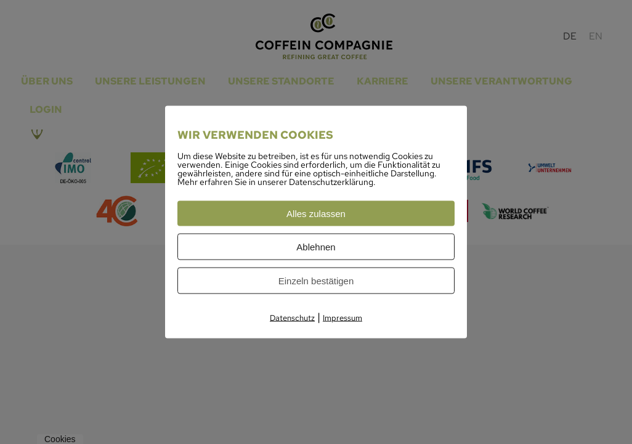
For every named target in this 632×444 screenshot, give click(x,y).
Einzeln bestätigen (316, 281)
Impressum (342, 318)
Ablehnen (315, 247)
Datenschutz (292, 318)
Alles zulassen (316, 213)
